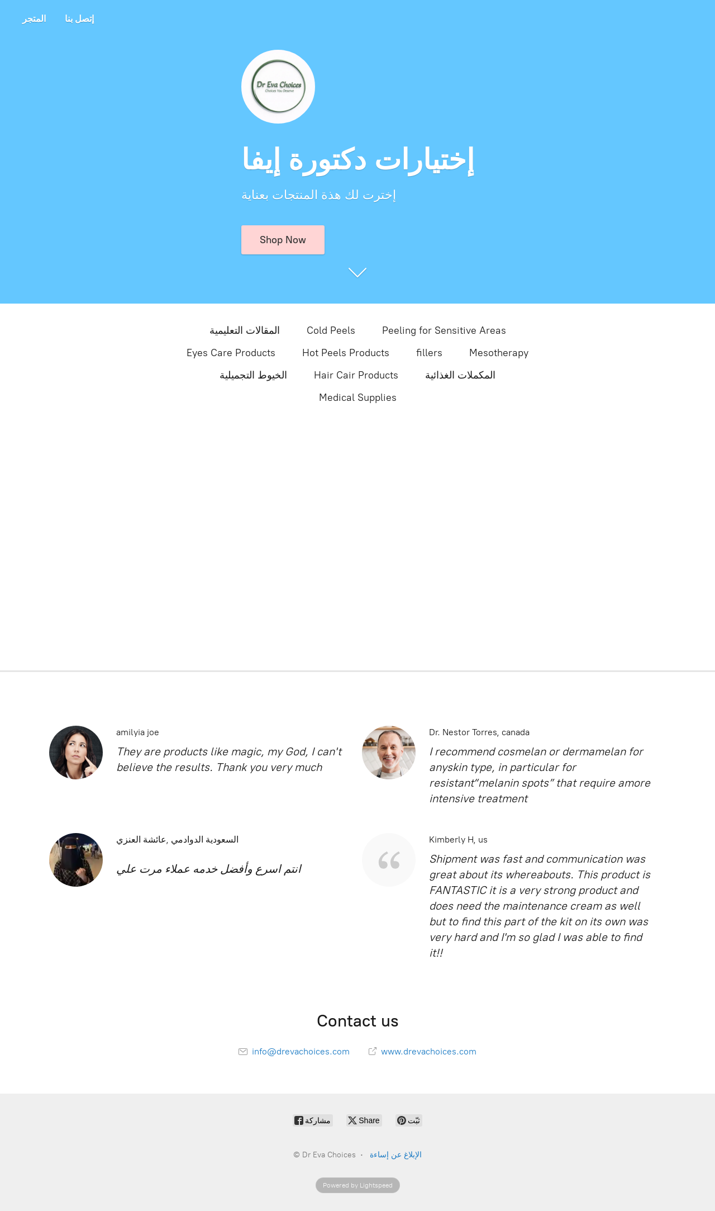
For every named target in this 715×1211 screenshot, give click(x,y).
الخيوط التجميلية (253, 375)
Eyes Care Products (231, 353)
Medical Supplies (358, 397)
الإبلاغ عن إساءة (396, 1155)
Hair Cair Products (356, 375)
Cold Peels (331, 330)
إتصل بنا (79, 18)
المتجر (34, 18)
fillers (429, 353)
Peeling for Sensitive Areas (444, 330)
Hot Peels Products (345, 353)
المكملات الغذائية (460, 375)
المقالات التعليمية (244, 330)
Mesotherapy (498, 353)
